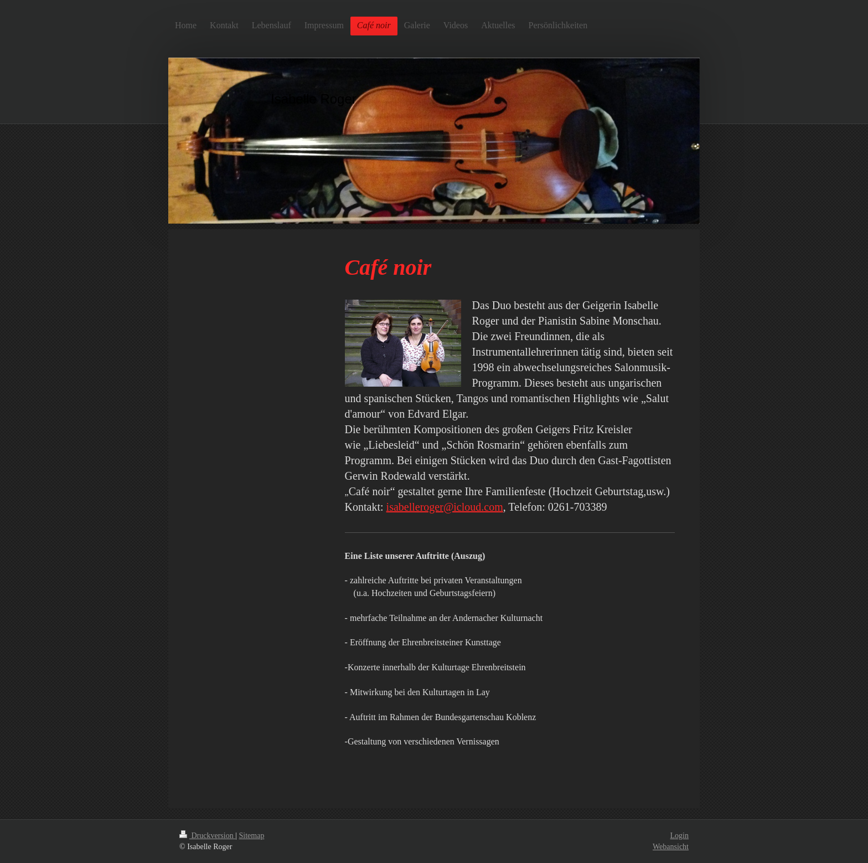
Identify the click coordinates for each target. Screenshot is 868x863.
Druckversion (207, 835)
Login (679, 835)
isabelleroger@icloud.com (444, 507)
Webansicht (671, 847)
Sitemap (252, 835)
